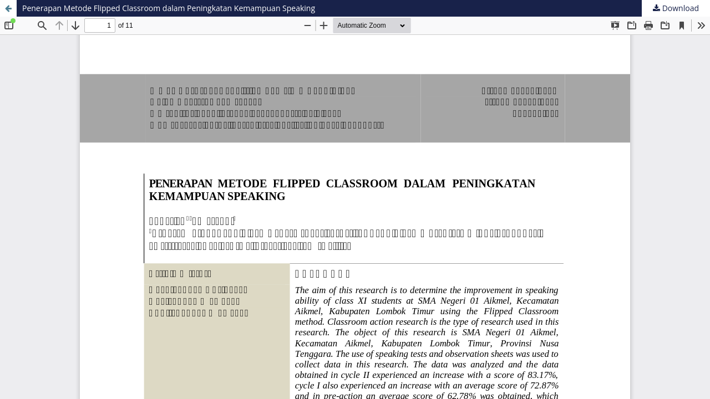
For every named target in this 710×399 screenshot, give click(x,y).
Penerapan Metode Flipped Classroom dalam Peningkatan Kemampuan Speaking (168, 8)
